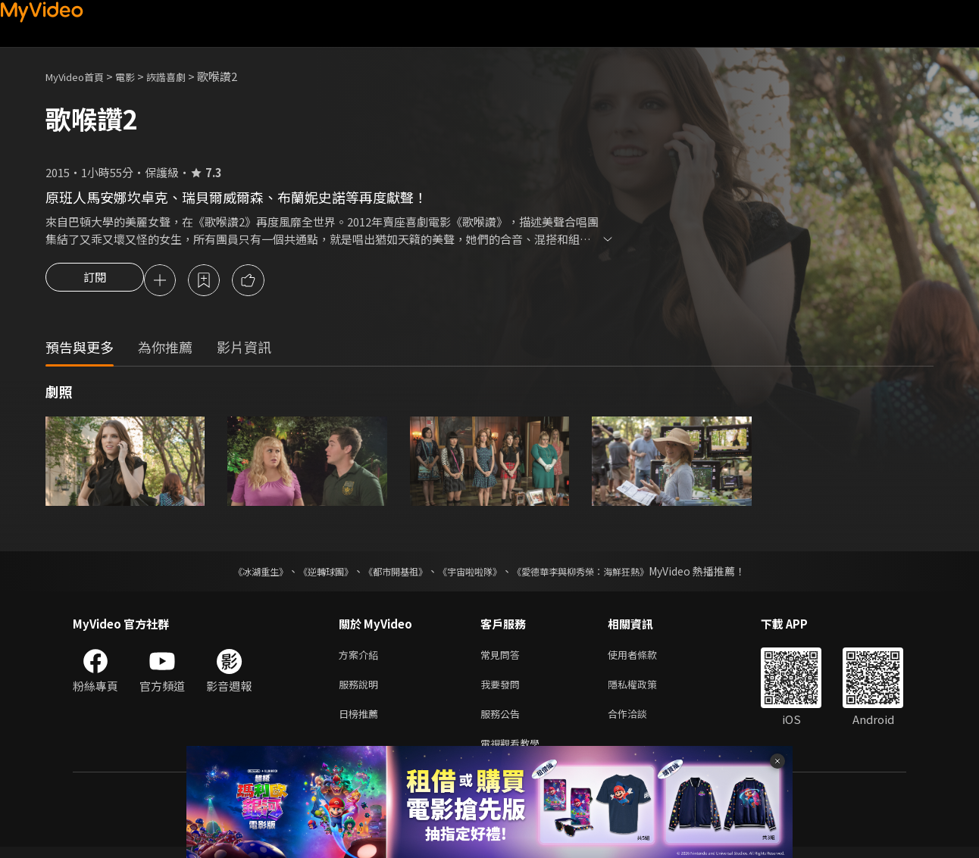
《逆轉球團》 (308, 573)
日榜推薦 (361, 721)
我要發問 (503, 689)
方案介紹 (361, 658)
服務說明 (361, 689)
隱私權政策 (645, 689)
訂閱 (94, 282)
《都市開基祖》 (388, 573)
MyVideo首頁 (79, 76)
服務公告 (503, 721)
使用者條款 (645, 658)
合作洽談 (639, 721)
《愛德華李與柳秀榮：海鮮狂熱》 (600, 573)
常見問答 (503, 658)
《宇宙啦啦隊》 (473, 573)
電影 (137, 76)
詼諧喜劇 (182, 76)
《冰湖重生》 (234, 573)
